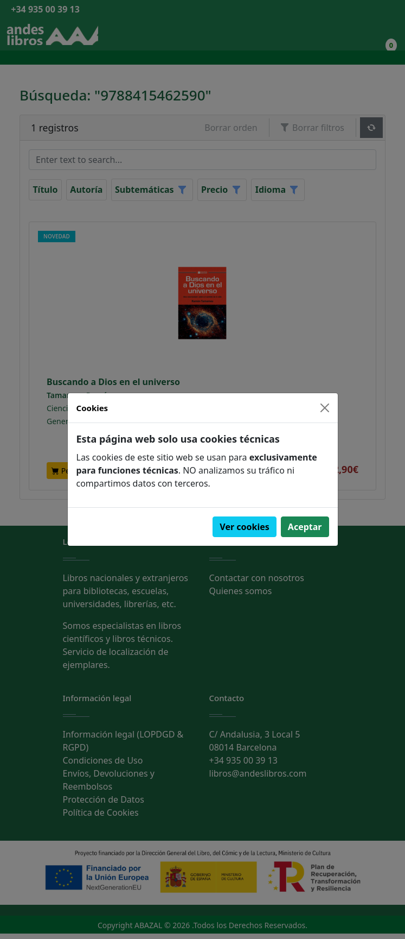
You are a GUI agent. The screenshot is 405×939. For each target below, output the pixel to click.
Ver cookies (244, 527)
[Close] (324, 408)
